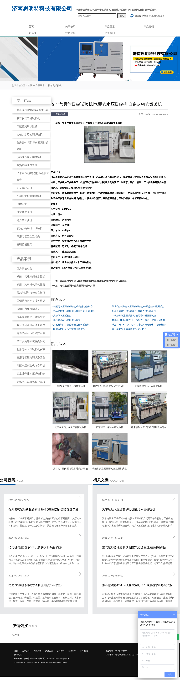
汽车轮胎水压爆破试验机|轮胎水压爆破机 (73, 311)
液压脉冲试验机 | (47, 662)
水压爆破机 (97, 123)
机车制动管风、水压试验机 (148, 386)
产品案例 (149, 26)
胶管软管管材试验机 (28, 118)
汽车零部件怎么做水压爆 (31, 316)
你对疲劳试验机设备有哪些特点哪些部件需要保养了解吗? (43, 510)
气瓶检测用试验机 (27, 126)
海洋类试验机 (24, 220)
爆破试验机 (79, 123)
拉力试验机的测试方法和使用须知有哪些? (35, 585)
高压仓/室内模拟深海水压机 (33, 110)
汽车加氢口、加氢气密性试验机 (70, 427)
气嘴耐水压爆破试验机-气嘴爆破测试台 (73, 306)
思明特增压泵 (24, 244)
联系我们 (109, 33)
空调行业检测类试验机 (29, 196)
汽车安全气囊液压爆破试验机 (70, 386)
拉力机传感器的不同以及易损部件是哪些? (35, 547)
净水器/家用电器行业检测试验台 (33, 176)
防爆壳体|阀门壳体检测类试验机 (32, 146)
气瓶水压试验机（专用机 (31, 365)
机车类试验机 (55, 85)
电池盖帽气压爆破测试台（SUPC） (129, 329)
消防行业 (22, 204)
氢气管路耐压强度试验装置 (66, 320)
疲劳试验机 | (57, 662)
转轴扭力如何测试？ (28, 308)
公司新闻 (31, 33)
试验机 (83, 177)
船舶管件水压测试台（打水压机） (110, 386)
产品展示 (109, 26)
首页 (31, 26)
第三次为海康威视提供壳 (31, 341)
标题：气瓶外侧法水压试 (31, 276)
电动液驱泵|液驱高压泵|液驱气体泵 (77, 285)
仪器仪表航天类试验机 (29, 157)
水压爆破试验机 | (20, 662)
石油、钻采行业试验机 (29, 228)
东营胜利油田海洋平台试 (31, 325)
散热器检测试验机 (27, 165)
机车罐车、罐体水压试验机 (109, 427)
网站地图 (18, 655)
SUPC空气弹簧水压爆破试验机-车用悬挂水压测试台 (138, 306)
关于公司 (70, 26)
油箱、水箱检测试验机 (29, 134)
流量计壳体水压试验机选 (31, 373)
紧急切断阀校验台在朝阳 (31, 292)
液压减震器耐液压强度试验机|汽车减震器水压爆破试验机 (137, 585)
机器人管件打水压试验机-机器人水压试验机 (134, 311)
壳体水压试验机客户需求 (31, 381)
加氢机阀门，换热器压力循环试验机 (71, 324)
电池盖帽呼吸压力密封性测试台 (69, 329)
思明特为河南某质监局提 (31, 300)
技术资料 (70, 33)
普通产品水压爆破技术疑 (31, 333)
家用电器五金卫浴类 (28, 236)
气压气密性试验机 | (33, 662)
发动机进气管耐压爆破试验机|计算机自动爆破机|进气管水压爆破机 (93, 281)
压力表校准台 (24, 268)
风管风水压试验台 (62, 315)
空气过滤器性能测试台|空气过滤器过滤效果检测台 (134, 547)
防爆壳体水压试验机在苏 (31, 349)
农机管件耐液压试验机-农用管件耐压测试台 (134, 315)
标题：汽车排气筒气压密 (31, 284)
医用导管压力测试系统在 (31, 357)
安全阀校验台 (24, 188)
